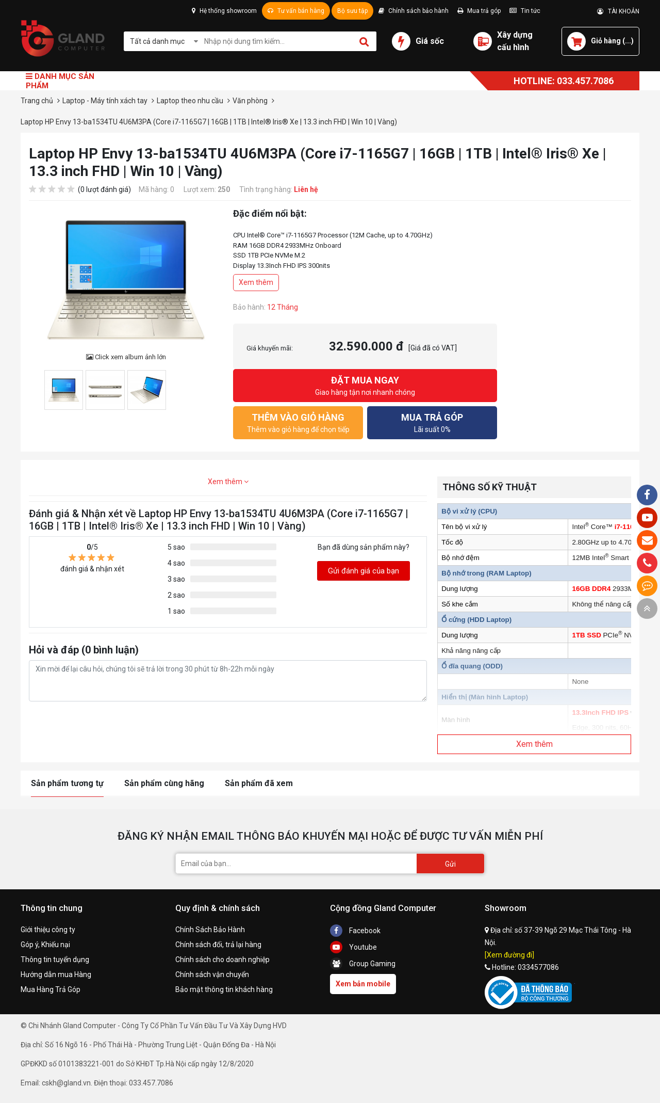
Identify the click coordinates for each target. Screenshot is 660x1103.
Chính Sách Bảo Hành (210, 929)
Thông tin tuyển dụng (55, 959)
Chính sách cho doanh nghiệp (222, 959)
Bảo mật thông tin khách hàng (224, 989)
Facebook (355, 930)
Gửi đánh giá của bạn (363, 571)
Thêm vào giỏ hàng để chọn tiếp (298, 422)
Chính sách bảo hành (413, 10)
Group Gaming (362, 963)
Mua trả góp (479, 10)
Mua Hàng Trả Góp (50, 989)
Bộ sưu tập (352, 10)
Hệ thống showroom (224, 10)
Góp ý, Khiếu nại (45, 944)
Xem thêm (256, 282)
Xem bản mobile (363, 984)
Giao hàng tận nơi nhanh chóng (365, 384)
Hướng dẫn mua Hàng (56, 974)
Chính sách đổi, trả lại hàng (218, 944)
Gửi (450, 864)
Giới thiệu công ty (48, 929)
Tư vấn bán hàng (296, 10)
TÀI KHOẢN (618, 11)
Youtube (353, 947)
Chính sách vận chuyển (212, 974)
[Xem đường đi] (509, 955)
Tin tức (524, 10)
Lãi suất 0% (432, 422)
